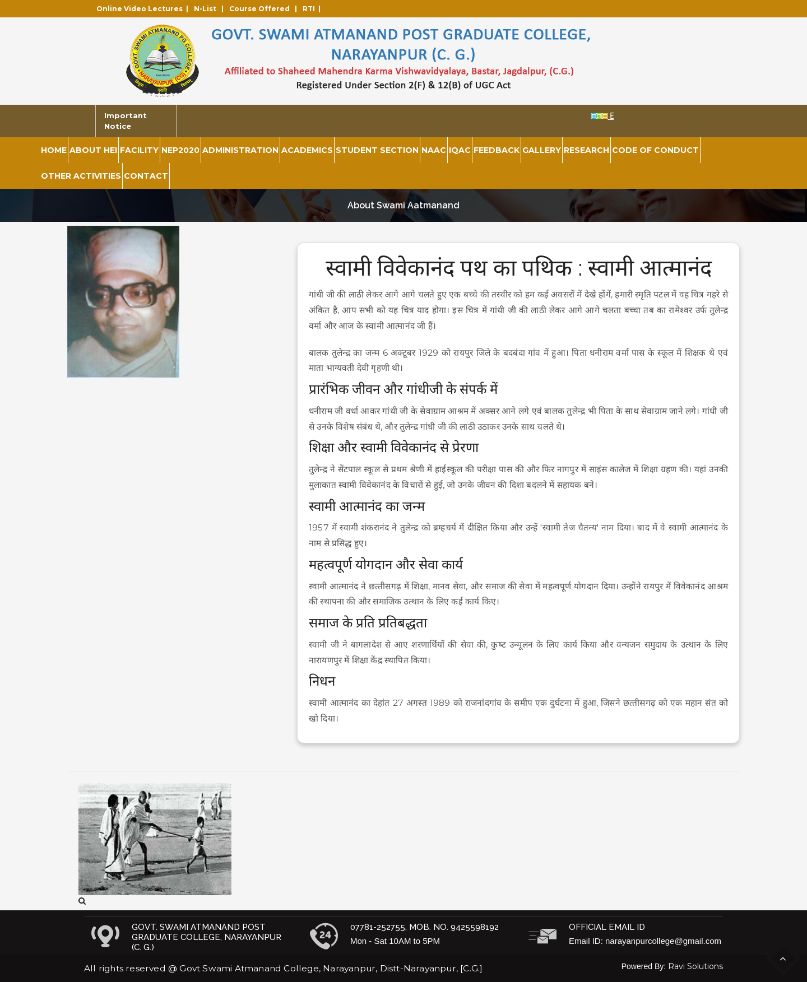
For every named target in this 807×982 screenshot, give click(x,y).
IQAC (460, 150)
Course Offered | (264, 8)
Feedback (497, 150)
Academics (307, 150)
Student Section (377, 150)
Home (54, 150)
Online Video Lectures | (144, 8)
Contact (146, 176)
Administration (240, 150)
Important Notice (125, 121)
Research (586, 150)
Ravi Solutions (695, 966)
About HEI (93, 150)
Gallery (541, 150)
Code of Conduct (655, 150)
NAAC (433, 150)
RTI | (313, 8)
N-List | (210, 8)
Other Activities (81, 176)
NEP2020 (180, 150)
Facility (139, 150)
